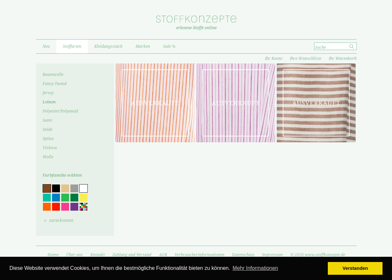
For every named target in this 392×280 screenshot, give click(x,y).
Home (53, 255)
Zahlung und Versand (131, 255)
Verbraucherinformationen (199, 255)
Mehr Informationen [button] (255, 268)
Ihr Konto (273, 58)
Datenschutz (243, 255)
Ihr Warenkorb (343, 58)
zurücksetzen (61, 220)
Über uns (74, 255)
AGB (163, 255)
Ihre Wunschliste (305, 58)
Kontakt (97, 255)
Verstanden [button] (355, 268)
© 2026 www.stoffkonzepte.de (317, 255)
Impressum (272, 255)
